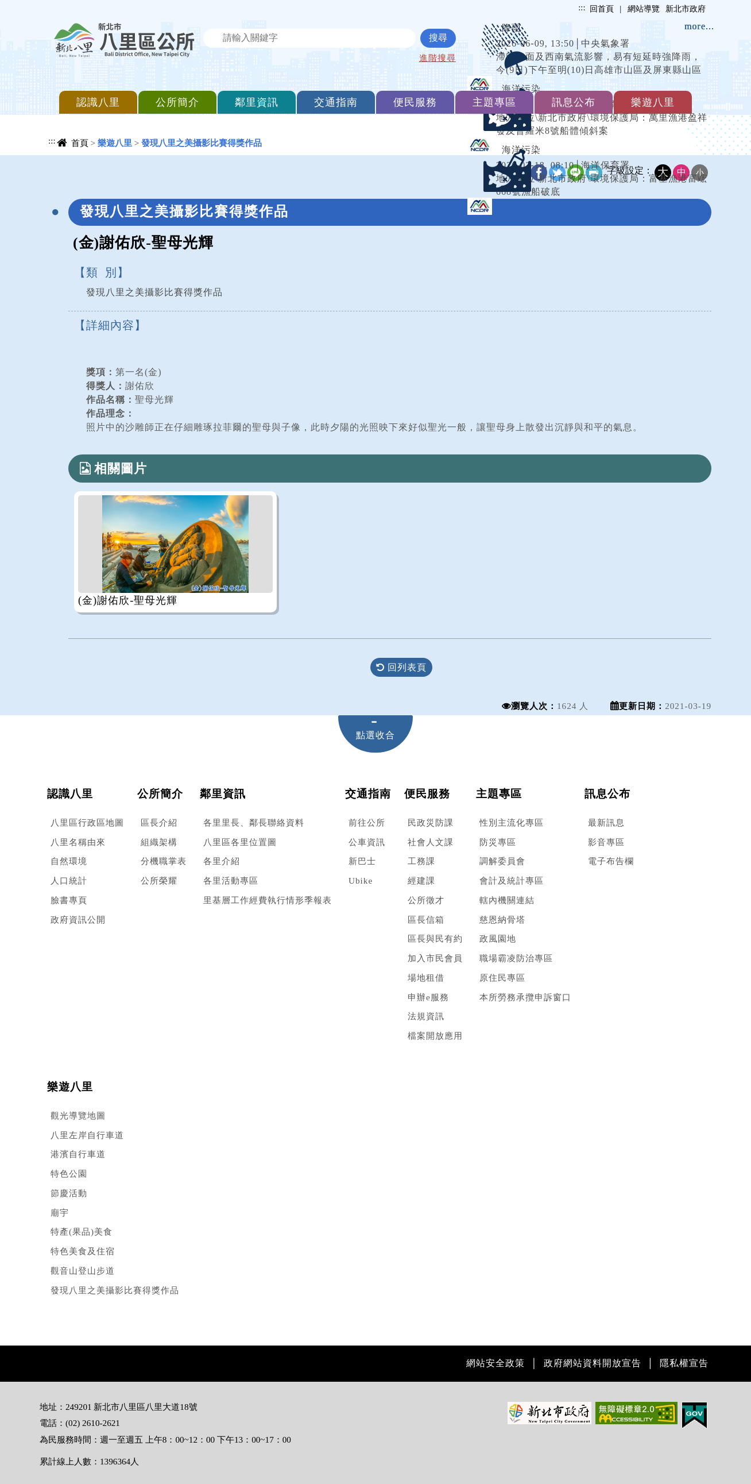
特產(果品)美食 (82, 1231)
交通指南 (336, 102)
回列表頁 (401, 667)
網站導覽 (644, 8)
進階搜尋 (437, 58)
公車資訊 (367, 842)
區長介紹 (159, 822)
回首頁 (602, 8)
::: (581, 7)
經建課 (421, 880)
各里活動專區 (230, 880)
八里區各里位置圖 (240, 842)
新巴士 (362, 861)
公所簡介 (177, 102)
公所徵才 (426, 900)
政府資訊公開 (78, 919)
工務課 (421, 861)
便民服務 (415, 102)
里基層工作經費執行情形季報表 (267, 900)
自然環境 (69, 861)
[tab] (375, 734)
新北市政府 (685, 8)
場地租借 (426, 977)
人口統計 (69, 880)
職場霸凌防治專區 (516, 958)
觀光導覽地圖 (78, 1115)
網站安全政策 (495, 1363)
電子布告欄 (611, 861)
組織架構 (159, 842)
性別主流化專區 (511, 822)
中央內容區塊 (69, 164)
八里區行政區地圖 (87, 822)
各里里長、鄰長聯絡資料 (253, 822)
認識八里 (98, 102)
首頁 (79, 143)
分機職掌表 (164, 861)
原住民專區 (502, 977)
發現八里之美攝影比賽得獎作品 (115, 1290)
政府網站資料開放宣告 (592, 1363)
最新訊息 (606, 822)
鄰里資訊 (256, 102)
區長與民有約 (435, 938)
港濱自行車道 (78, 1154)
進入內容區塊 (29, 6)
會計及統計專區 (511, 880)
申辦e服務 (428, 997)
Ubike (361, 880)
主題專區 (494, 102)
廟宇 (60, 1212)
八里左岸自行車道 (87, 1135)
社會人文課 (431, 842)
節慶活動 (69, 1193)
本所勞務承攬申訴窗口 (525, 997)
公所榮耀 (159, 880)
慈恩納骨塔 (502, 919)
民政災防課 (431, 822)
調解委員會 (502, 861)
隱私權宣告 (684, 1363)
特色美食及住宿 (83, 1251)
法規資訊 (426, 1016)
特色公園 (69, 1173)
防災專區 (497, 842)
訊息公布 (573, 102)
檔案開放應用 (435, 1035)
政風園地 (497, 938)
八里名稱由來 (78, 842)
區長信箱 (426, 919)
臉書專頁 (69, 900)
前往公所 (367, 822)
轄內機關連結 (507, 900)
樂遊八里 (653, 102)
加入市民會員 (435, 958)
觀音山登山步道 (83, 1270)
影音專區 (606, 842)
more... (699, 26)
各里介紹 (221, 861)
